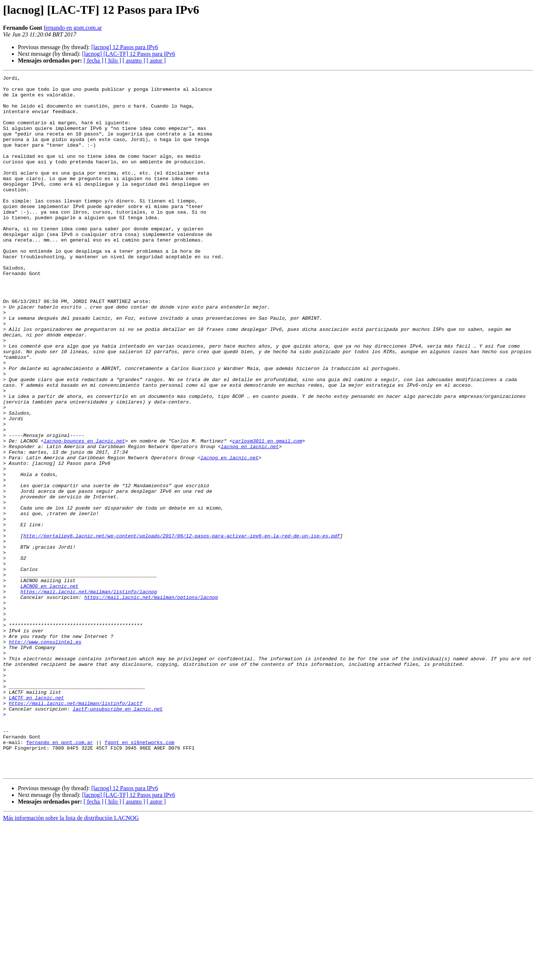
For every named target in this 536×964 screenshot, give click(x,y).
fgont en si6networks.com (139, 876)
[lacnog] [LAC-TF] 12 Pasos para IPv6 (128, 54)
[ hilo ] (113, 60)
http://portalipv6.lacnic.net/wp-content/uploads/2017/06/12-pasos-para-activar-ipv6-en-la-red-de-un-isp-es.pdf (181, 628)
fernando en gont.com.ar (73, 28)
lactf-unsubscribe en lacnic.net (118, 836)
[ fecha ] (93, 60)
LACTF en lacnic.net (36, 822)
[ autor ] (156, 60)
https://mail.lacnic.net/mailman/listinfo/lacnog (88, 695)
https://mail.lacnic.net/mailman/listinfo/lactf (76, 829)
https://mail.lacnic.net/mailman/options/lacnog (151, 702)
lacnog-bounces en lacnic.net (84, 514)
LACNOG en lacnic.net (49, 688)
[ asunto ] (133, 60)
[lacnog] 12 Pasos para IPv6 (124, 47)
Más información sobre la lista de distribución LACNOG (71, 957)
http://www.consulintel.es (45, 755)
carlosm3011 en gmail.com (267, 514)
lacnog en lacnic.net (250, 521)
